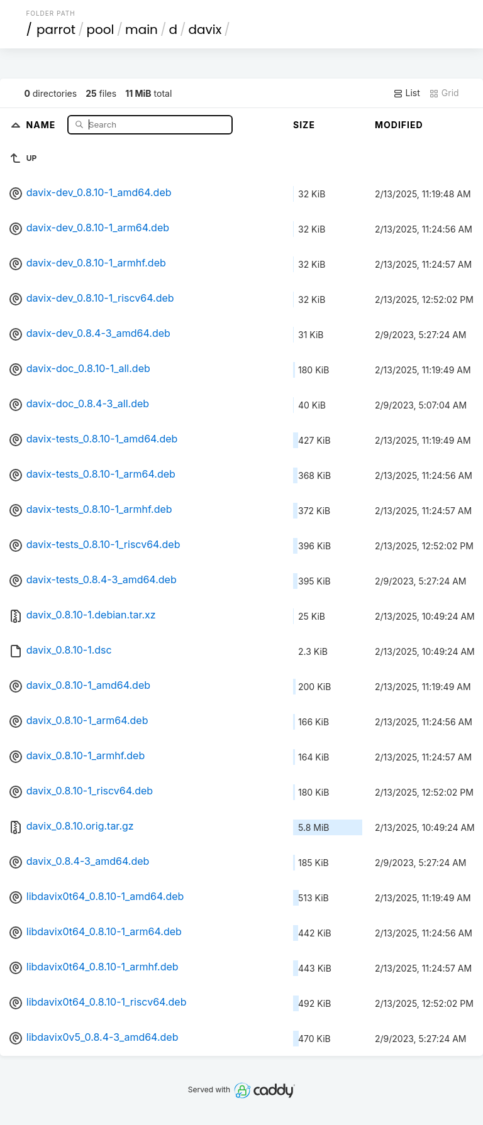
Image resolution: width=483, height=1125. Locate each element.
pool (100, 29)
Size (304, 124)
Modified (399, 124)
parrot (55, 29)
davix (205, 29)
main (141, 29)
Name (42, 124)
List (406, 93)
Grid (444, 93)
